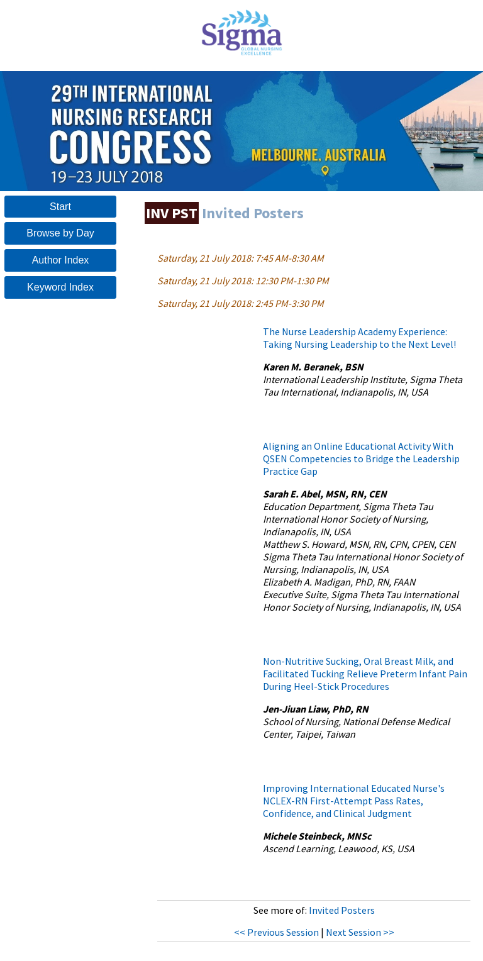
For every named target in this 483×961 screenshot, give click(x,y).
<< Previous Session (276, 932)
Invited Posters (342, 910)
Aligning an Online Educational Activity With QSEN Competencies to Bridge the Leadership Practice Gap (361, 458)
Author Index (60, 260)
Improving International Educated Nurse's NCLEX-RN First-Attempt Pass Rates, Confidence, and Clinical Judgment (354, 800)
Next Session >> (360, 932)
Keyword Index (60, 287)
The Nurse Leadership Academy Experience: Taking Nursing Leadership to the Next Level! (359, 337)
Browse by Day (60, 233)
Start (60, 206)
